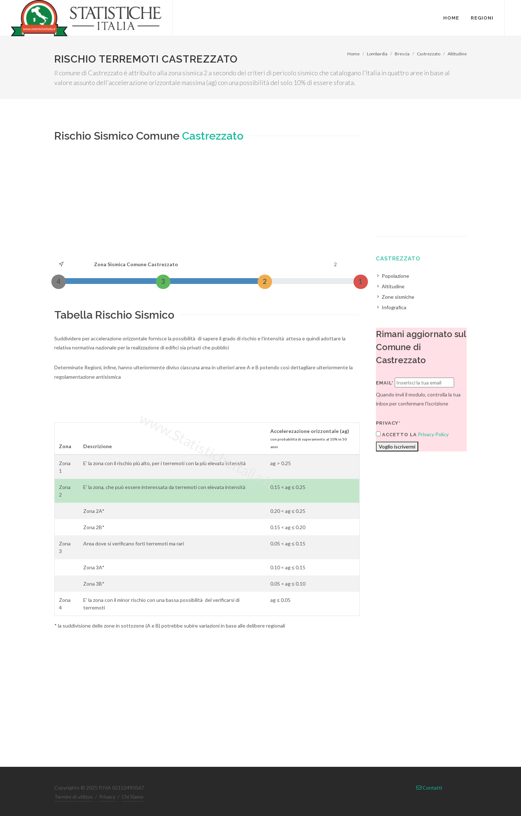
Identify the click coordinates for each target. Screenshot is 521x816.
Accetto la (396, 434)
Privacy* (388, 423)
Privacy (107, 797)
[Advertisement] (207, 205)
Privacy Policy (433, 434)
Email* (385, 383)
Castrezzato (428, 53)
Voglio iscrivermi (397, 446)
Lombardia (377, 53)
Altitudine (457, 53)
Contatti (429, 788)
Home (353, 53)
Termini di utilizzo (73, 797)
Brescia (402, 53)
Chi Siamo (133, 797)
